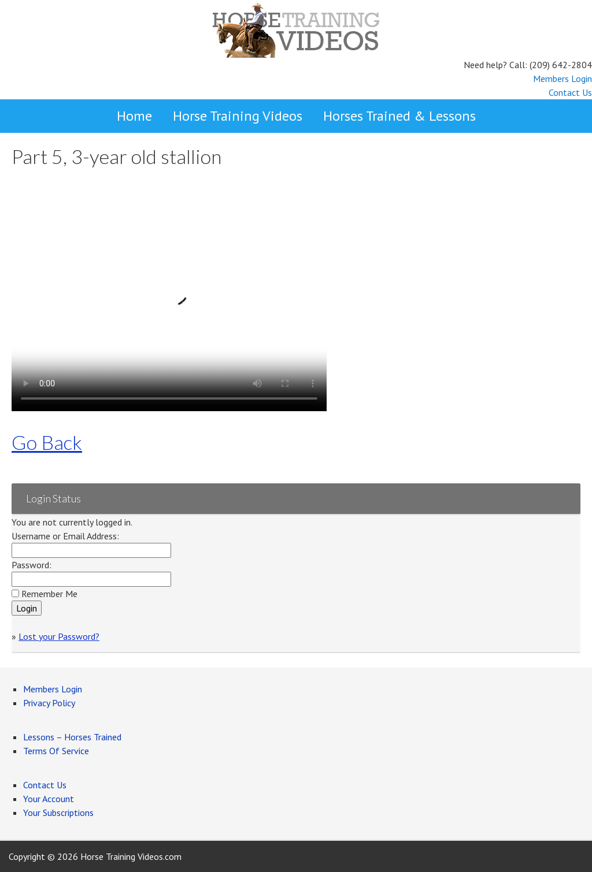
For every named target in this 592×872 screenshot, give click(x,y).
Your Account (48, 798)
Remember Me (49, 593)
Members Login (562, 78)
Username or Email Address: (65, 536)
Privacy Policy (49, 703)
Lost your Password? (58, 636)
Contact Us (570, 92)
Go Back (47, 442)
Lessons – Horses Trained (72, 737)
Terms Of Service (56, 751)
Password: (31, 565)
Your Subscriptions (58, 812)
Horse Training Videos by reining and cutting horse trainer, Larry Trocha (296, 29)
